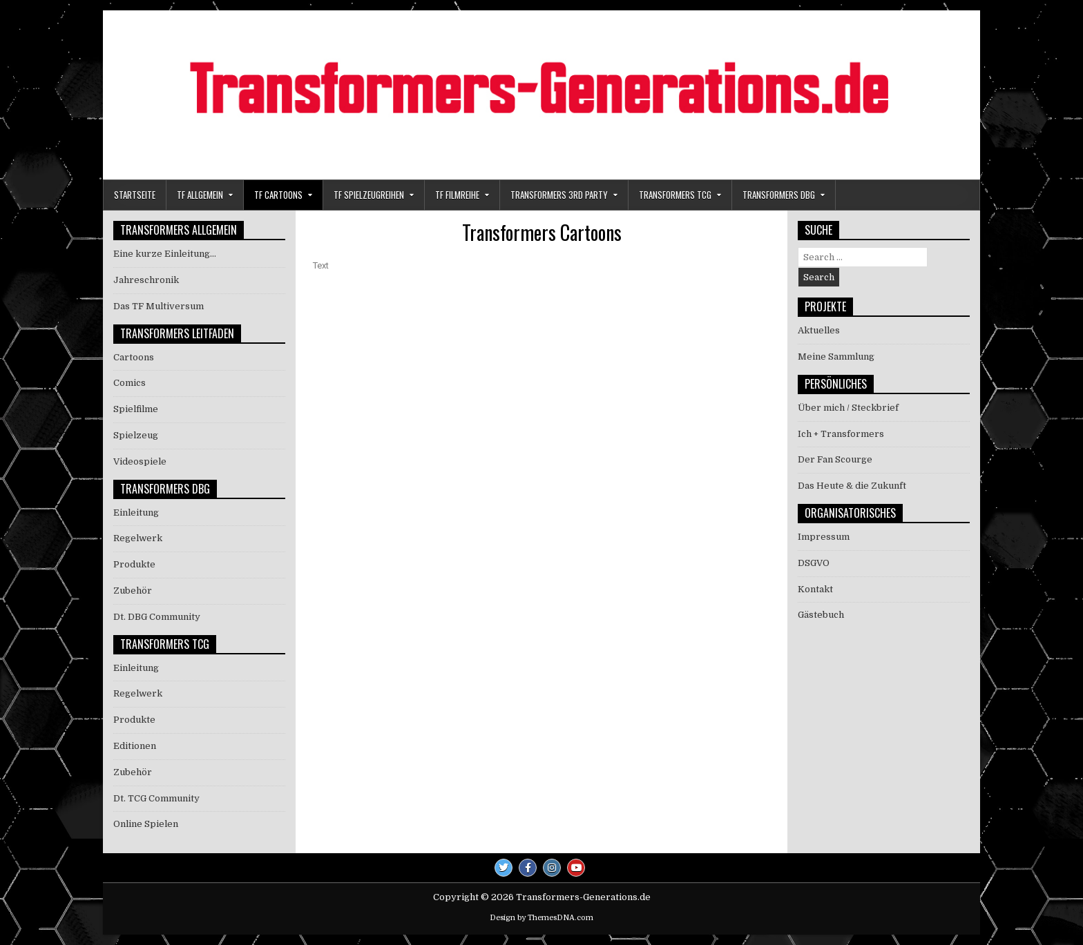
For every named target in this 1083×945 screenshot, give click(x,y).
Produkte (134, 564)
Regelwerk (137, 538)
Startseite (134, 195)
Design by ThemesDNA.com (541, 917)
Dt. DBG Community (156, 617)
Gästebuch (821, 615)
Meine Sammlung (836, 356)
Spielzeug (135, 435)
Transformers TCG (675, 195)
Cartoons (133, 357)
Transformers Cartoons (542, 232)
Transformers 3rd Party (559, 195)
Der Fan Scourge (835, 459)
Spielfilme (135, 409)
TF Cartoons (278, 195)
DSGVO (814, 563)
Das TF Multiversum (158, 306)
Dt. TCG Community (156, 798)
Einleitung (136, 512)
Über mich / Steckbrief (848, 407)
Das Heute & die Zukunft (852, 485)
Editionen (134, 746)
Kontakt (815, 589)
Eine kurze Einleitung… (164, 254)
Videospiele (139, 461)
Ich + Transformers (841, 434)
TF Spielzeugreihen (369, 195)
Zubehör (132, 590)
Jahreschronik (146, 280)
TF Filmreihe (457, 195)
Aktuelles (819, 330)
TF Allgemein (200, 195)
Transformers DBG (778, 195)
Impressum (824, 537)
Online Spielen (145, 824)
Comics (129, 383)
